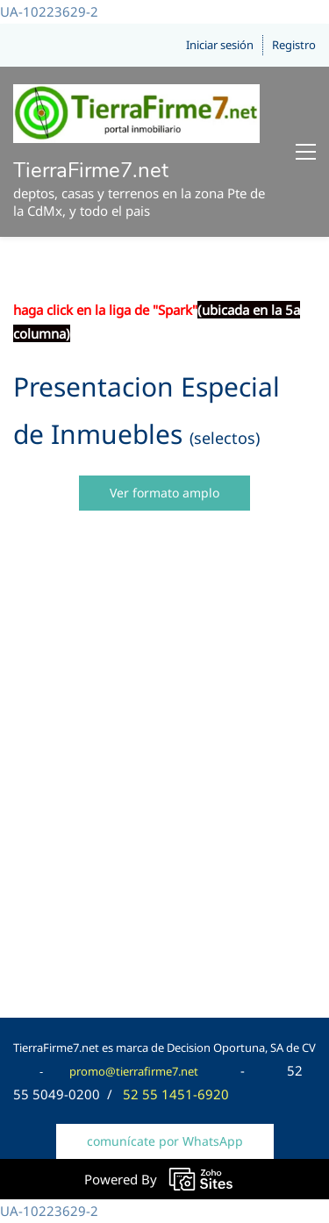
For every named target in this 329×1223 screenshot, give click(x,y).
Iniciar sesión (220, 45)
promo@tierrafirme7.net (133, 1071)
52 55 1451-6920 (176, 1094)
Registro (294, 45)
